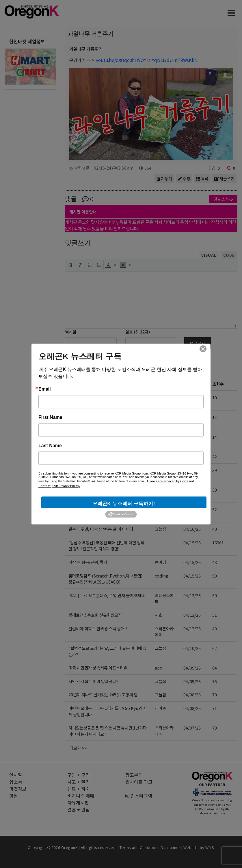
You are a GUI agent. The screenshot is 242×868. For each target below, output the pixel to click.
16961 (218, 542)
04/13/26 (192, 595)
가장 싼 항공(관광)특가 (87, 562)
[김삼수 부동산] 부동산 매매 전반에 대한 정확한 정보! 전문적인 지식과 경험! (106, 545)
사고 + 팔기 (78, 781)
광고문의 (134, 774)
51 (214, 615)
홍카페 (160, 509)
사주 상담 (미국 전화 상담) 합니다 (96, 456)
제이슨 (160, 708)
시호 (158, 615)
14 (214, 417)
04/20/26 (192, 397)
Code (229, 255)
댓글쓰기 (223, 199)
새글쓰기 (224, 178)
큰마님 (160, 562)
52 (214, 509)
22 (214, 456)
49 (214, 628)
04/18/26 (192, 456)
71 (214, 708)
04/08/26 (192, 694)
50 (214, 576)
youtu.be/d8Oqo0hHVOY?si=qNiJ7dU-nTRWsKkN (147, 60)
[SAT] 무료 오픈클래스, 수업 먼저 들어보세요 (106, 595)
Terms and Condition (139, 847)
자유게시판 (85, 370)
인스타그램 (138, 795)
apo (158, 668)
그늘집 (160, 417)
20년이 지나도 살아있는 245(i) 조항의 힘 (102, 694)
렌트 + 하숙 (78, 788)
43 (214, 562)
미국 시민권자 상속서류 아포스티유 (97, 668)
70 (214, 694)
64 (214, 668)
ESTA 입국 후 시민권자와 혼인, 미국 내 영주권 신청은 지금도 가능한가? (107, 473)
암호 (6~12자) (137, 332)
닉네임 (70, 332)
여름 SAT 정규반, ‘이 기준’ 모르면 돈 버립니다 (107, 490)
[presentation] (71, 265)
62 (214, 648)
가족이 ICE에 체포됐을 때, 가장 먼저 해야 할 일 (107, 420)
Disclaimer (170, 847)
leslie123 (163, 456)
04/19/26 (192, 437)
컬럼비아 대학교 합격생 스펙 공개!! (97, 628)
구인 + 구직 (78, 774)
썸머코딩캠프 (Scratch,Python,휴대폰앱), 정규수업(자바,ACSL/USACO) (106, 579)
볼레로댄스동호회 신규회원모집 (95, 615)
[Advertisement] (30, 176)
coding (161, 437)
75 (214, 681)
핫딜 (13, 795)
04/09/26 (192, 668)
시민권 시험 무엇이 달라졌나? (93, 681)
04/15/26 (192, 542)
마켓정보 (18, 788)
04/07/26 (192, 728)
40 (214, 529)
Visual (209, 255)
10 (214, 397)
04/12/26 (192, 628)
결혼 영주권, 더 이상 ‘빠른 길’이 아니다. (101, 529)
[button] (71, 265)
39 (214, 470)
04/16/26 (192, 509)
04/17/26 (192, 470)
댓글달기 (197, 343)
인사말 (15, 774)
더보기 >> (78, 748)
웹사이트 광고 (138, 781)
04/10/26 (192, 648)
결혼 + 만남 (78, 809)
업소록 (15, 781)
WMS (209, 847)
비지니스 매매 (80, 795)
